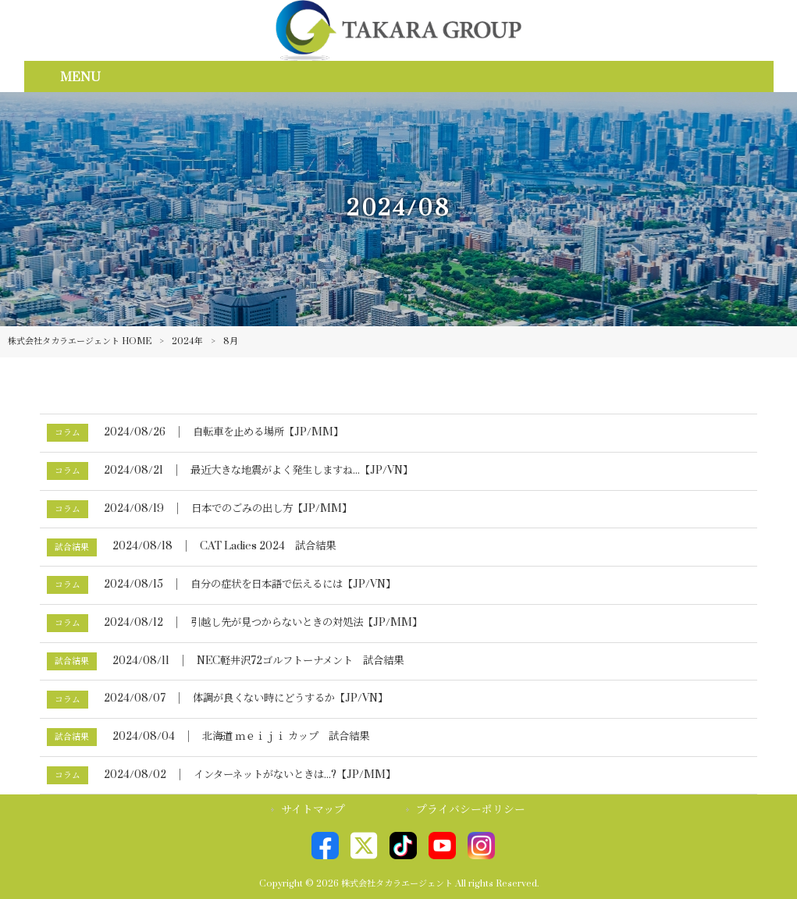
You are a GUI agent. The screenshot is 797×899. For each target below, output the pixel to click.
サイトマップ (313, 809)
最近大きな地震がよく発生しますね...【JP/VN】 (301, 471)
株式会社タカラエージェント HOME (79, 341)
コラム (67, 433)
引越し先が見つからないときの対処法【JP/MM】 (306, 623)
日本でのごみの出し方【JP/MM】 (271, 509)
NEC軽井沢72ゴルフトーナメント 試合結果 (300, 661)
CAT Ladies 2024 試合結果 (268, 546)
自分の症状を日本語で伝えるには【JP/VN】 (293, 584)
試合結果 (72, 547)
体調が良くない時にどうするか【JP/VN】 (290, 698)
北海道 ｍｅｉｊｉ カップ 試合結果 (285, 737)
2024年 (187, 341)
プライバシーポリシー (470, 809)
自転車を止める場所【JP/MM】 (268, 432)
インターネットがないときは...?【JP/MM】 (295, 775)
